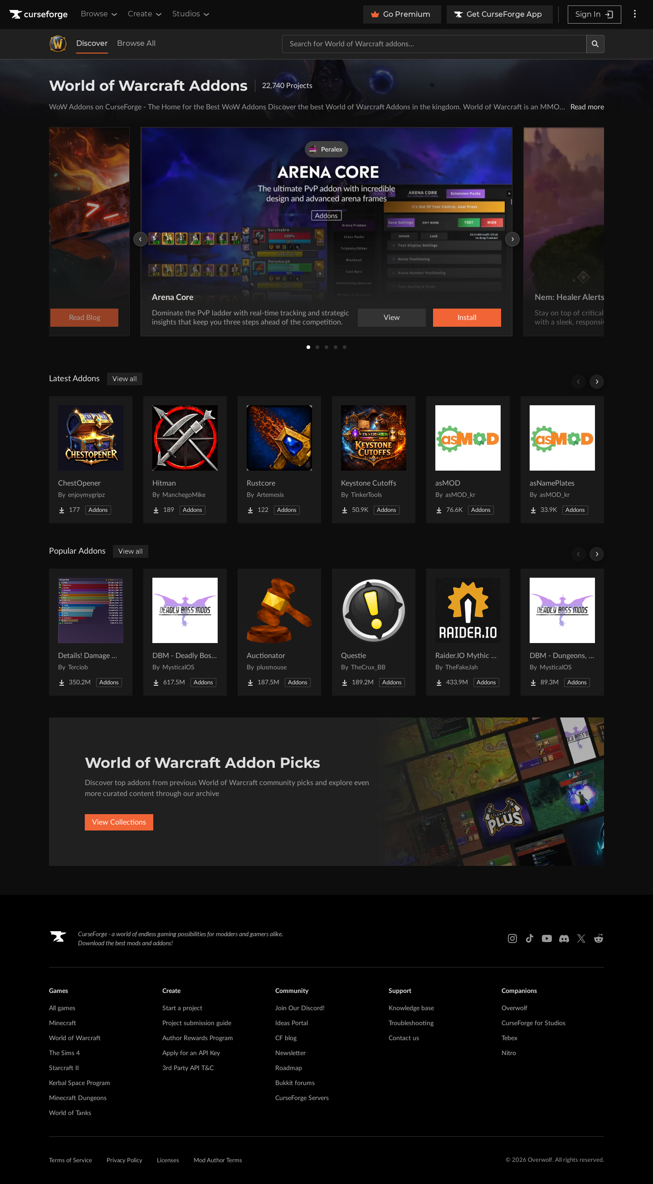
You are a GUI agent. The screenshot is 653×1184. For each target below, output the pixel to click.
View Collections (119, 822)
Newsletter (290, 1053)
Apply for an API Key (191, 1053)
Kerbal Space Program (79, 1083)
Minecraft (62, 1023)
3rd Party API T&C (188, 1068)
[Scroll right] (597, 381)
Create (145, 14)
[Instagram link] (512, 938)
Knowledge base (411, 1008)
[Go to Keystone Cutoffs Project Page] (373, 459)
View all (124, 379)
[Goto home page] (39, 14)
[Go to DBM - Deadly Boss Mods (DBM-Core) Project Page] (185, 632)
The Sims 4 (64, 1053)
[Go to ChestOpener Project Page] (90, 459)
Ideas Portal (291, 1023)
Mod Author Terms (218, 1161)
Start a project (182, 1008)
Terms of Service (70, 1161)
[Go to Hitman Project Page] (185, 459)
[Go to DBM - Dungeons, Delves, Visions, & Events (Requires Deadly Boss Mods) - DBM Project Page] (562, 632)
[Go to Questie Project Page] (373, 632)
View (392, 317)
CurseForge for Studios (533, 1023)
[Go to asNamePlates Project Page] (562, 459)
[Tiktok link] (529, 938)
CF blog (286, 1038)
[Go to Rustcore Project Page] (279, 459)
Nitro (509, 1053)
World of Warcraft (75, 1038)
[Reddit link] (598, 938)
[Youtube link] (546, 938)
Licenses (168, 1161)
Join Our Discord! (300, 1008)
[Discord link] (564, 938)
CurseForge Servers (302, 1098)
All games (62, 1008)
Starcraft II (64, 1068)
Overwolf (514, 1008)
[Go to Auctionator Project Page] (279, 632)
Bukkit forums (295, 1083)
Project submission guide (196, 1023)
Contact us (404, 1038)
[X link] (581, 938)
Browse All (136, 43)
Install (467, 317)
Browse (100, 14)
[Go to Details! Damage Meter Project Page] (90, 632)
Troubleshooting (411, 1023)
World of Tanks (70, 1113)
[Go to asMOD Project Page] (468, 459)
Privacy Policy (124, 1161)
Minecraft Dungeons (78, 1098)
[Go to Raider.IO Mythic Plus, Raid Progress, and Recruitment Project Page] (468, 632)
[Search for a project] (434, 44)
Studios (191, 14)
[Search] (595, 44)
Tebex (509, 1038)
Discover (92, 43)
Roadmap (288, 1068)
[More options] (635, 14)
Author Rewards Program (197, 1038)
